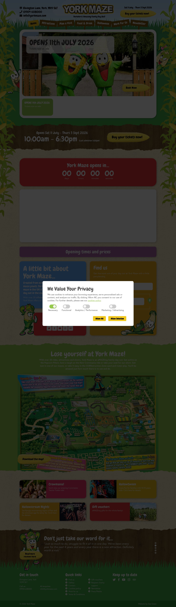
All (99, 318)
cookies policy (94, 300)
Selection (117, 318)
